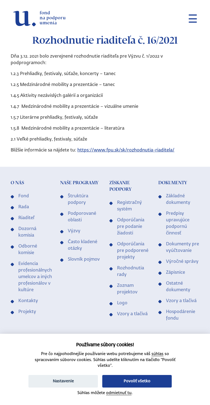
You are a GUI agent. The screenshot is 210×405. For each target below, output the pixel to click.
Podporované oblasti (82, 217)
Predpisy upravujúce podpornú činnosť (177, 224)
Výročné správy (182, 262)
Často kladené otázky (82, 245)
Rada (23, 207)
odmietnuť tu (119, 393)
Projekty (27, 312)
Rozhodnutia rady (130, 271)
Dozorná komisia (27, 232)
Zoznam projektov (127, 289)
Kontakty (28, 301)
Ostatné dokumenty (178, 286)
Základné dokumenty (178, 199)
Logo (122, 303)
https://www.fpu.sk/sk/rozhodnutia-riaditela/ (125, 150)
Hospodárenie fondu (180, 315)
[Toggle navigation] (190, 18)
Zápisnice (175, 272)
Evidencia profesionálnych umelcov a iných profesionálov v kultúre (35, 277)
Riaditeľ (26, 218)
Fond (23, 196)
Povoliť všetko (137, 381)
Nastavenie (63, 381)
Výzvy (74, 231)
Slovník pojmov (84, 259)
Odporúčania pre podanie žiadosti (130, 227)
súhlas (157, 354)
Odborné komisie (27, 249)
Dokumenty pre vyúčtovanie (182, 247)
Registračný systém (129, 206)
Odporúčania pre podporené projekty (132, 251)
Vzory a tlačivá (132, 314)
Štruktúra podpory (78, 199)
